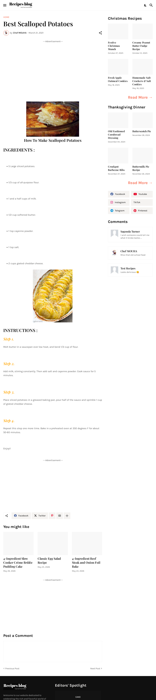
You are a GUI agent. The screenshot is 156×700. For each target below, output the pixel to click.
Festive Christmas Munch (114, 46)
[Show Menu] (4, 5)
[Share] (100, 33)
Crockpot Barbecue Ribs (116, 168)
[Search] (151, 5)
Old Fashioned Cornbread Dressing (116, 134)
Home (6, 17)
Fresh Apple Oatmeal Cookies (118, 79)
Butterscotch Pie (141, 131)
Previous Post (12, 668)
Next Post (95, 668)
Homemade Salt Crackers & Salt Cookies (141, 81)
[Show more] (67, 515)
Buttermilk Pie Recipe (140, 168)
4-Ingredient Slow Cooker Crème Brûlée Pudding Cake (18, 562)
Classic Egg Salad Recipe (49, 560)
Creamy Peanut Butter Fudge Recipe (141, 46)
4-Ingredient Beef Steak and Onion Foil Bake (86, 562)
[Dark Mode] (145, 5)
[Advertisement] (52, 66)
